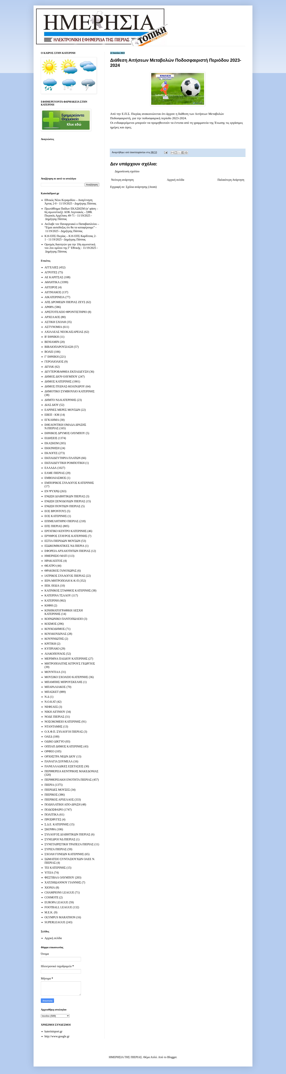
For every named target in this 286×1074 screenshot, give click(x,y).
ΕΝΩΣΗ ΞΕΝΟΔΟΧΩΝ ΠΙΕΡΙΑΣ (65, 501)
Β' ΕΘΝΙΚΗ (52, 336)
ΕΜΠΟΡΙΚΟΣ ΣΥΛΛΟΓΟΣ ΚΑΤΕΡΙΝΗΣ (69, 482)
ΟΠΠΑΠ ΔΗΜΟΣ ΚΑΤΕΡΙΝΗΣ (64, 746)
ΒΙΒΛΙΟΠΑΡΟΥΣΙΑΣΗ (59, 346)
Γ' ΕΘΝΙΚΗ (52, 356)
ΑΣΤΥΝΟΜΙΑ (53, 326)
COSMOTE (51, 897)
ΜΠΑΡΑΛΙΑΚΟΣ (55, 686)
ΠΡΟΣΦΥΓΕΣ (53, 819)
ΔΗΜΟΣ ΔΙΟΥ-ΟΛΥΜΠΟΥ (61, 376)
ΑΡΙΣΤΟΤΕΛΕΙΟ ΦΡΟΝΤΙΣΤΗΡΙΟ (66, 311)
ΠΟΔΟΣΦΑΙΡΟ (54, 809)
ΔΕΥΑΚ (49, 366)
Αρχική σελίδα (175, 179)
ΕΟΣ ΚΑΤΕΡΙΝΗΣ (56, 516)
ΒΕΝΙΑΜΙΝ (52, 341)
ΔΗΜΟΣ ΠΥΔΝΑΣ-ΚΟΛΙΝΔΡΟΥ (65, 386)
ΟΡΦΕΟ (49, 751)
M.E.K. (49, 912)
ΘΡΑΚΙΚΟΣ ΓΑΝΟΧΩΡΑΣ (61, 570)
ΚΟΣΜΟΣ (51, 623)
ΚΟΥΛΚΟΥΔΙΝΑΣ (56, 633)
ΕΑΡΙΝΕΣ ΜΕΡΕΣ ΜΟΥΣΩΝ (62, 409)
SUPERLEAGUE (55, 922)
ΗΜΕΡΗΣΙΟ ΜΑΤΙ (56, 555)
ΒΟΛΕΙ (49, 351)
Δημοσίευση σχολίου (127, 171)
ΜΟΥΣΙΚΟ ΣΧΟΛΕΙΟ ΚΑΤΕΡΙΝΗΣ (66, 677)
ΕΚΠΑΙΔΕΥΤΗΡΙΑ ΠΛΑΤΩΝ (63, 458)
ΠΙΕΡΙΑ (49, 784)
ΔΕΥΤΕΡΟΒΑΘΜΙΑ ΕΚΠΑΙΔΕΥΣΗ (66, 371)
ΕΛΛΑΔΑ (51, 467)
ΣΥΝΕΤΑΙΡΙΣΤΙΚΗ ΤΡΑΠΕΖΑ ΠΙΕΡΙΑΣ (69, 844)
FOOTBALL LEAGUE (58, 907)
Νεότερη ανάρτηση (122, 179)
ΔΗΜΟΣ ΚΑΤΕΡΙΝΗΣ (58, 381)
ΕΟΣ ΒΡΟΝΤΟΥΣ (55, 511)
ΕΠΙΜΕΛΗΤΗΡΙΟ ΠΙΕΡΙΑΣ (62, 521)
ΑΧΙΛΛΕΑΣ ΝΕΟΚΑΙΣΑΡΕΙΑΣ (64, 331)
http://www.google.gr (57, 1036)
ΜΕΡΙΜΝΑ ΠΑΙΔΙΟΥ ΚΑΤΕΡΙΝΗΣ (66, 658)
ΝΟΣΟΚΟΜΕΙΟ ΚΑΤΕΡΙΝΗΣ (63, 721)
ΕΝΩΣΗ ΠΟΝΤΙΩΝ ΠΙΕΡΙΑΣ (62, 506)
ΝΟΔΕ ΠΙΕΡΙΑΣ (54, 716)
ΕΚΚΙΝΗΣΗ (52, 448)
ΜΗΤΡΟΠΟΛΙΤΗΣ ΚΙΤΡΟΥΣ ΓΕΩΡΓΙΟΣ (70, 663)
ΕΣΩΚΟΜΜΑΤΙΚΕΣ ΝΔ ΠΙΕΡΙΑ (64, 545)
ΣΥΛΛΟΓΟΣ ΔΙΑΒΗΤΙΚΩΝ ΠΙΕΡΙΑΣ (67, 834)
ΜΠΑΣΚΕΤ (52, 691)
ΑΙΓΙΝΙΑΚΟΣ (53, 292)
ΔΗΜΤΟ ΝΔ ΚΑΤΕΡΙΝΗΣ (60, 399)
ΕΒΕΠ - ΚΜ (52, 414)
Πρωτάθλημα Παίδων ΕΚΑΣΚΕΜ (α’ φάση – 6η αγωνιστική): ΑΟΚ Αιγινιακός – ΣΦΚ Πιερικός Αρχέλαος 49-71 (71, 212)
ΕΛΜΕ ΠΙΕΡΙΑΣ (55, 472)
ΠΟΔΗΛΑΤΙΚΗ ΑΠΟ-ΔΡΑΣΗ (62, 804)
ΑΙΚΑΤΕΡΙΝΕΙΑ (55, 297)
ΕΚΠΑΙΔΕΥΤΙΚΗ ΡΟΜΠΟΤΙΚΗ (65, 462)
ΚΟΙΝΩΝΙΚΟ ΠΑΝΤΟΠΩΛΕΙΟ (64, 618)
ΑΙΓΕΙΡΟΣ (51, 287)
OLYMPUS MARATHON (60, 917)
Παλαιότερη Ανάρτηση (230, 179)
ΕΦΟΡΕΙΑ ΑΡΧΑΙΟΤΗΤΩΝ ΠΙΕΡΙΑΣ (67, 550)
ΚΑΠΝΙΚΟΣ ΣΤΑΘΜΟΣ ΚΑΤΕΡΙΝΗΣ (68, 590)
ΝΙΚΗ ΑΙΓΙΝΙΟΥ (55, 711)
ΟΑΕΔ (48, 736)
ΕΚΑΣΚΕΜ (52, 443)
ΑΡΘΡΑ (49, 307)
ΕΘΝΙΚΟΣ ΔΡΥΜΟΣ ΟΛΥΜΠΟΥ (65, 433)
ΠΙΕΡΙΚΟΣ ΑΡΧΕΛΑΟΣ (59, 799)
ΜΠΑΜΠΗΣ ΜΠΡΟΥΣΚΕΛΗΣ (63, 682)
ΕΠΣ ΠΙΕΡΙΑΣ (53, 526)
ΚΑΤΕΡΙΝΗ (52, 600)
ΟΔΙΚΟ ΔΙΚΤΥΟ (55, 741)
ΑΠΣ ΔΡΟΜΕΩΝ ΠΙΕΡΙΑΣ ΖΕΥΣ (65, 302)
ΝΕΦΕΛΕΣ (51, 706)
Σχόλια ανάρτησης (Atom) (141, 186)
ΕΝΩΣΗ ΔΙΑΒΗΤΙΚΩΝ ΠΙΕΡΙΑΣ (65, 496)
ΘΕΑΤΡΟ (50, 565)
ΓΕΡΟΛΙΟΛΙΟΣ (54, 361)
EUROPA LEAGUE (56, 902)
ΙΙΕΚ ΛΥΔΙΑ (52, 585)
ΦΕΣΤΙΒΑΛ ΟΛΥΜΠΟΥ (59, 877)
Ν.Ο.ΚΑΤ (50, 701)
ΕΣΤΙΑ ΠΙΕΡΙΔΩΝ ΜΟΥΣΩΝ (62, 540)
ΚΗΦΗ (49, 605)
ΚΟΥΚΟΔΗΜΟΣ (55, 628)
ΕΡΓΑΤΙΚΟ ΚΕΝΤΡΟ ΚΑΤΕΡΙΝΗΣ (66, 531)
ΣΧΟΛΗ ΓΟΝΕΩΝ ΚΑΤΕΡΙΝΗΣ (64, 854)
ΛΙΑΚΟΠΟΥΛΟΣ (55, 653)
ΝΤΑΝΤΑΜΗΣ (53, 726)
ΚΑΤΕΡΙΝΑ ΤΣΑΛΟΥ (58, 595)
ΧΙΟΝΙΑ (50, 887)
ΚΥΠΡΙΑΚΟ (52, 648)
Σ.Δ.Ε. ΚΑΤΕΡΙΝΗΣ (57, 824)
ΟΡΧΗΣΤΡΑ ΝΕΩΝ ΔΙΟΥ (60, 756)
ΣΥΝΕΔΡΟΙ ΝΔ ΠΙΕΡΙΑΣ (60, 839)
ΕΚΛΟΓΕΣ (51, 453)
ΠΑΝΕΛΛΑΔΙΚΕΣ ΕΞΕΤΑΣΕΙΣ (64, 766)
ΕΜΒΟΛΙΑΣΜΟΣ (55, 477)
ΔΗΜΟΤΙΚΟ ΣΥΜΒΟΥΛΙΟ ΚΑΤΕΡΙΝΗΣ (69, 391)
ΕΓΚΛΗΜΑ (52, 419)
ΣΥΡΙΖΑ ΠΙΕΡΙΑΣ (56, 849)
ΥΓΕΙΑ (49, 872)
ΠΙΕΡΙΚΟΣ (51, 794)
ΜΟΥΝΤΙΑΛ (52, 671)
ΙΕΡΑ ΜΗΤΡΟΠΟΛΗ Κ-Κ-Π (62, 580)
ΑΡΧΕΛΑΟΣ (52, 317)
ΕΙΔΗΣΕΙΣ (51, 438)
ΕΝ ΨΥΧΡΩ (52, 491)
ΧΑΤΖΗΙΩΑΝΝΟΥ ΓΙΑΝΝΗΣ (63, 882)
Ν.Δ (47, 696)
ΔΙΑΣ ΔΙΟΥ (52, 404)
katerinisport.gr (53, 1031)
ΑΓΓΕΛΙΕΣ (51, 267)
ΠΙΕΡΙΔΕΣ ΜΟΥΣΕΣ (57, 789)
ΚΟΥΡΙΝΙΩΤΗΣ (54, 638)
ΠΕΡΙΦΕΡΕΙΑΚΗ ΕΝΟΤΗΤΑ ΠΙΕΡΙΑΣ (68, 779)
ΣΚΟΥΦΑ (50, 829)
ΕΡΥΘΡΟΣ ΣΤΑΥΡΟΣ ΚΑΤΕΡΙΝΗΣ (66, 535)
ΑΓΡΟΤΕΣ (51, 272)
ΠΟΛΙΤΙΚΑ (52, 814)
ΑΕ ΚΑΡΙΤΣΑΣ (54, 277)
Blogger (172, 1057)
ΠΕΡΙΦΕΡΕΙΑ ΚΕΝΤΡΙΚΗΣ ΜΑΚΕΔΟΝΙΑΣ (71, 771)
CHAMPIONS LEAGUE (59, 892)
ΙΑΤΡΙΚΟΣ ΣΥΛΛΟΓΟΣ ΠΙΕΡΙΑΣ (65, 575)
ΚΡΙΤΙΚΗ (50, 643)
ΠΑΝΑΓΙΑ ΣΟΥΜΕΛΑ (59, 761)
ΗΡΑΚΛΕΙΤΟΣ (54, 560)
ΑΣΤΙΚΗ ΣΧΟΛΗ (55, 321)
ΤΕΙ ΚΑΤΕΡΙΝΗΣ (55, 867)
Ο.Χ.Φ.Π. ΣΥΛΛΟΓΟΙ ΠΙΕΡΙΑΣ (64, 731)
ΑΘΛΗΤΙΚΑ (52, 282)
